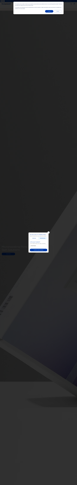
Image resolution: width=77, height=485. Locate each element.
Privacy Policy (31, 5)
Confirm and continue (38, 249)
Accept (49, 11)
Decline (58, 11)
